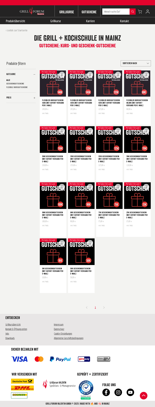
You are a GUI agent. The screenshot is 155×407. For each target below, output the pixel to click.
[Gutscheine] (88, 12)
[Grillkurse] (66, 12)
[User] (147, 11)
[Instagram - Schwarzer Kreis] (118, 392)
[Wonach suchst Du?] (113, 11)
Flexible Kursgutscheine (17, 87)
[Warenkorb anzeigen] (140, 11)
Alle (8, 80)
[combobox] (136, 63)
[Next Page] (104, 307)
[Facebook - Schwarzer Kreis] (106, 392)
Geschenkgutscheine (15, 83)
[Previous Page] (87, 307)
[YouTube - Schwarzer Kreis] (130, 392)
